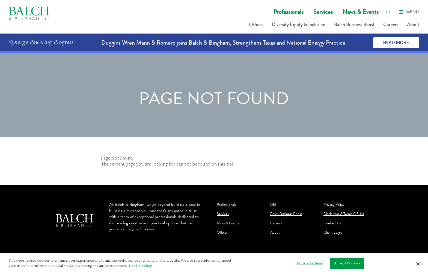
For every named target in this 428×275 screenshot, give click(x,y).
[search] (388, 12)
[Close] (418, 263)
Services (323, 11)
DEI (273, 204)
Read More (396, 42)
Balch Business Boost (354, 24)
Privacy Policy (333, 204)
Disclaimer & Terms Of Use (343, 214)
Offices (256, 24)
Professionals (289, 11)
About (413, 24)
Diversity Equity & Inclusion (298, 24)
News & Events (361, 11)
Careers (390, 24)
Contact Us (332, 223)
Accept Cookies (347, 263)
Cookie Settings (310, 263)
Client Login (332, 232)
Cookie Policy (140, 266)
